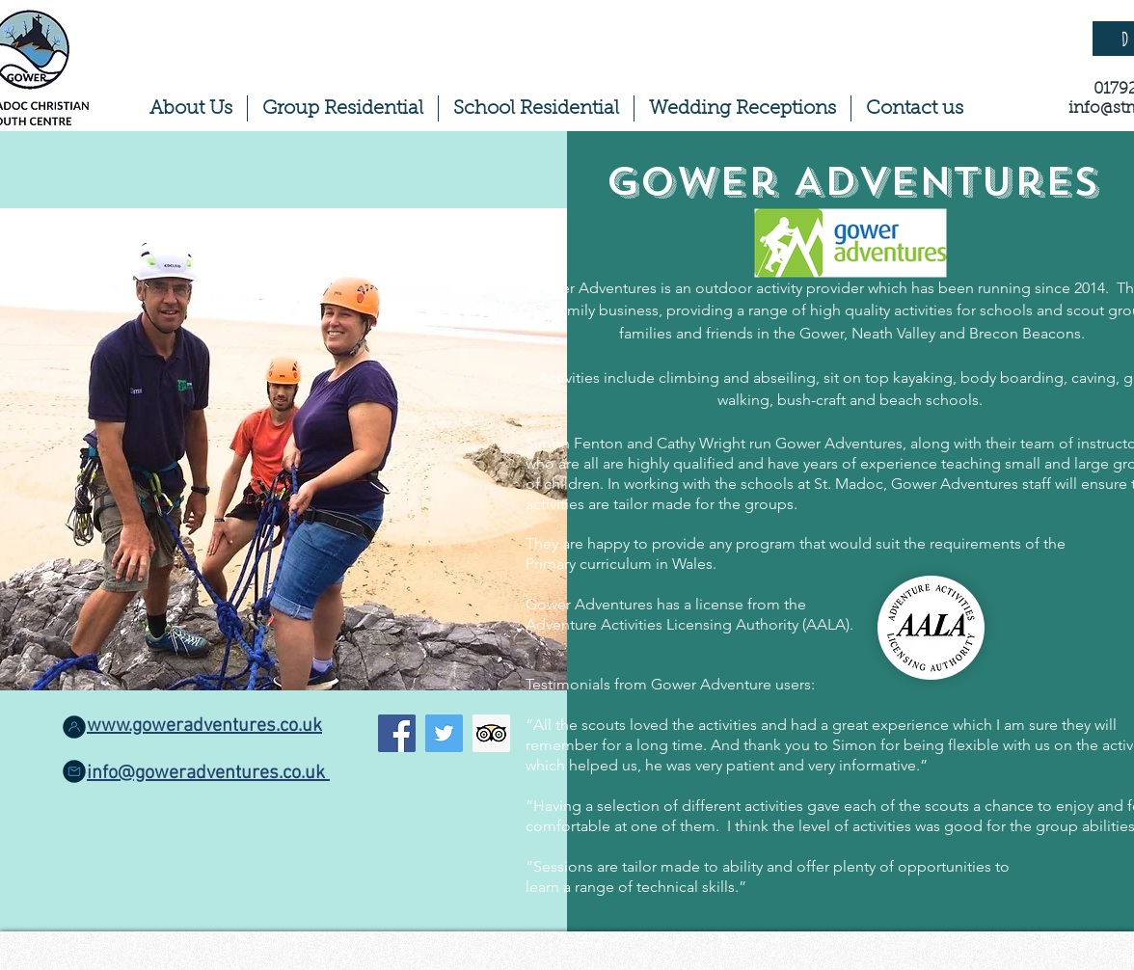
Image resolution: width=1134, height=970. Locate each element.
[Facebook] (397, 733)
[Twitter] (444, 733)
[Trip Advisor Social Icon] (491, 733)
